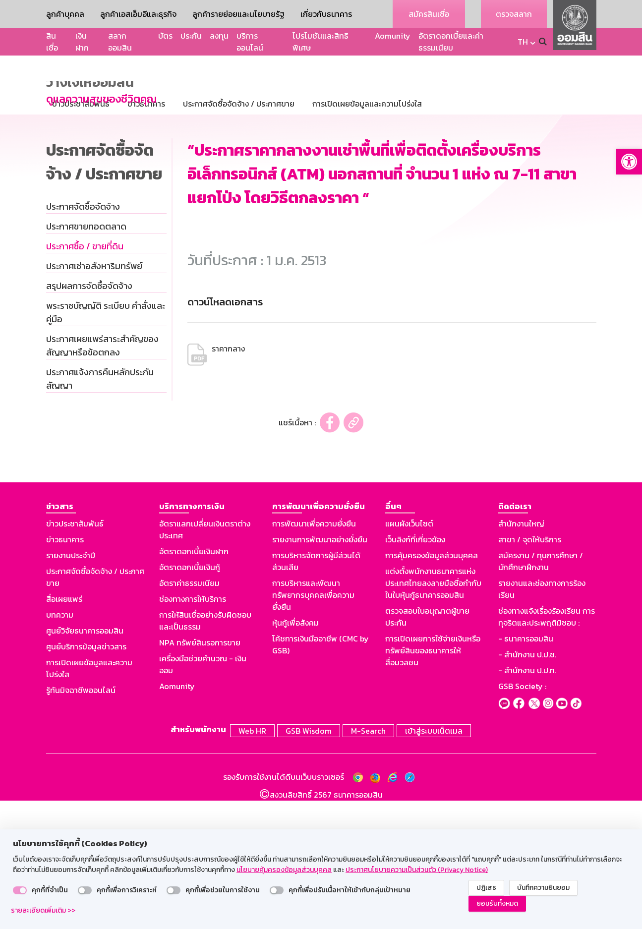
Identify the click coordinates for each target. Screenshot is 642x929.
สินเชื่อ (52, 42)
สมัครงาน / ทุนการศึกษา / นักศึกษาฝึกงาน (540, 691)
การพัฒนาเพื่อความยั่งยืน (314, 654)
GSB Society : (522, 816)
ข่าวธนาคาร (65, 670)
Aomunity (392, 36)
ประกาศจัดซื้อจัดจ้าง (83, 337)
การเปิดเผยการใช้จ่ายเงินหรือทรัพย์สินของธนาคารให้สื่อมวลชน (432, 781)
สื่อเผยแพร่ (64, 729)
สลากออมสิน (120, 42)
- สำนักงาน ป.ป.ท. (527, 801)
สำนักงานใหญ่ (521, 654)
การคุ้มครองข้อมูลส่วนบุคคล (431, 686)
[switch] (20, 890)
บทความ (59, 745)
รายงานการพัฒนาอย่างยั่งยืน (319, 670)
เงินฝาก (82, 42)
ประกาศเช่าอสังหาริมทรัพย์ (94, 396)
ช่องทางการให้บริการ (192, 729)
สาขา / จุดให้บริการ (529, 670)
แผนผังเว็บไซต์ (409, 654)
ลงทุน (219, 36)
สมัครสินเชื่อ (429, 14)
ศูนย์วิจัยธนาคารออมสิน (84, 761)
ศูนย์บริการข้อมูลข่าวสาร (86, 777)
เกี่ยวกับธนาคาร (326, 14)
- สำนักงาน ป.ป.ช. (527, 785)
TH (523, 42)
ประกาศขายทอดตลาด (86, 356)
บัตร (165, 36)
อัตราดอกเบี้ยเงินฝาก (194, 682)
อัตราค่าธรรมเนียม (189, 713)
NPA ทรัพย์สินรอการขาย (199, 773)
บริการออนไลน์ (249, 42)
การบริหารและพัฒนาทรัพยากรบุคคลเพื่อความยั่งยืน (313, 725)
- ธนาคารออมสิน (525, 769)
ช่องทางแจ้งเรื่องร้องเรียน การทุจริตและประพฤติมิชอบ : (546, 747)
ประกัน (191, 36)
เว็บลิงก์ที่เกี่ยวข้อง (415, 670)
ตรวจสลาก (514, 14)
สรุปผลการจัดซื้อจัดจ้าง (89, 416)
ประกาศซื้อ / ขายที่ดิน (84, 376)
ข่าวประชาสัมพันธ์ (75, 654)
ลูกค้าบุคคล (65, 14)
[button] (629, 161)
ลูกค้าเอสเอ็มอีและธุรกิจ (138, 14)
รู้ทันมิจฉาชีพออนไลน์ (81, 820)
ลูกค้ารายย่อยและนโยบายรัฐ (238, 14)
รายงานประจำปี (70, 686)
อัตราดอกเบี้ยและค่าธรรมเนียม (450, 42)
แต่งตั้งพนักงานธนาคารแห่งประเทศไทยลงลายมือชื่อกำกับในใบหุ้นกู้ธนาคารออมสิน (433, 713)
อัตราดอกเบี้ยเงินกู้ (189, 697)
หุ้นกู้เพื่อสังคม (295, 753)
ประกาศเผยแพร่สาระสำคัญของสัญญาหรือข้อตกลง (102, 476)
